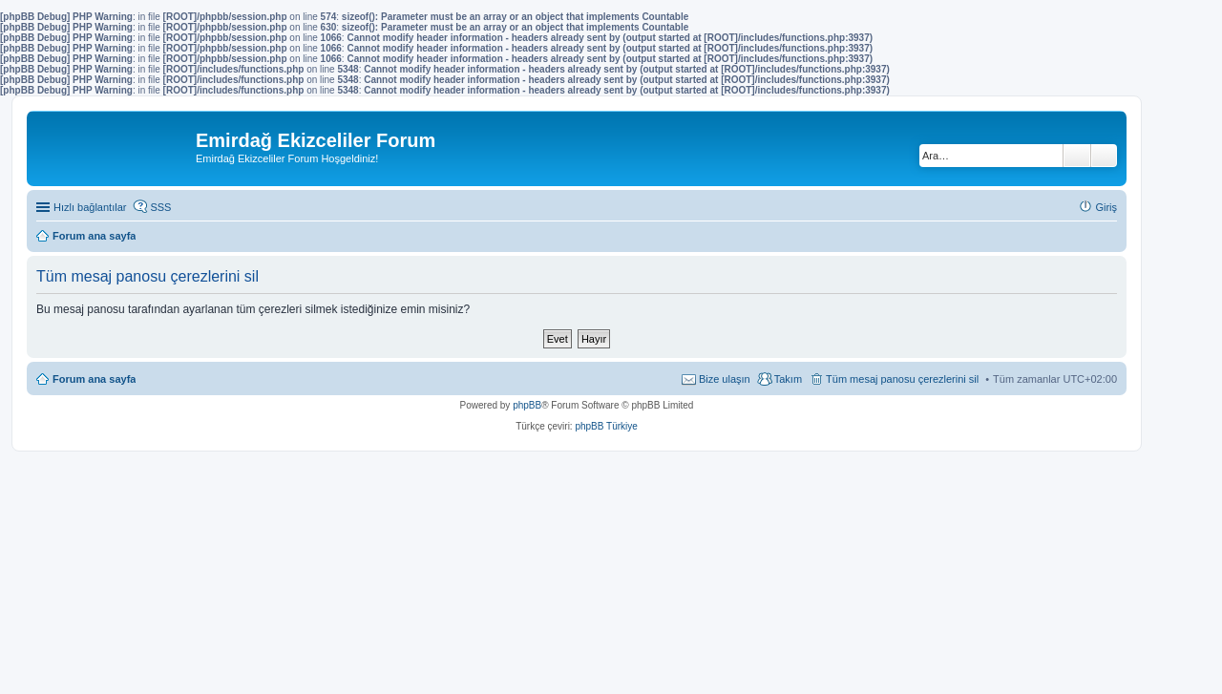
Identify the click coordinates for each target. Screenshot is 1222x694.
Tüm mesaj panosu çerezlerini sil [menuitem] (902, 379)
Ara (1077, 155)
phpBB (527, 405)
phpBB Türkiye (606, 426)
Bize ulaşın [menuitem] (724, 379)
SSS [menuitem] (160, 207)
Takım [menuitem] (788, 379)
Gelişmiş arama (1104, 155)
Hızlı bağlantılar (89, 207)
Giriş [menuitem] (1106, 207)
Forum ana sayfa (94, 379)
